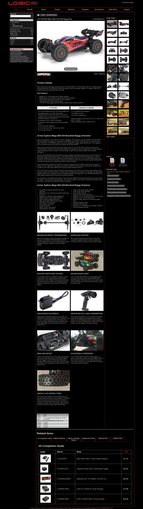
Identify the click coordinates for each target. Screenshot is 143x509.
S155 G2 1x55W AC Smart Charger (90, 489)
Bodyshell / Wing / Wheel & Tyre (119, 196)
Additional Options (59, 438)
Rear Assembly (113, 182)
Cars (16, 9)
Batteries (71, 9)
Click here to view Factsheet (122, 164)
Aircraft (29, 9)
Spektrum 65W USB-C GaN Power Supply (92, 469)
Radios (57, 9)
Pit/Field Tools (117, 438)
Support (127, 9)
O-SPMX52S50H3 (64, 479)
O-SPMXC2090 (63, 499)
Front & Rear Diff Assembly (117, 189)
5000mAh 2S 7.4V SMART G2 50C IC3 (91, 479)
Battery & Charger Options (74, 439)
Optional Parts (103, 438)
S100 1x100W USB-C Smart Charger (91, 499)
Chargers (85, 9)
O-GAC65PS (62, 459)
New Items (113, 9)
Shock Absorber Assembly (117, 192)
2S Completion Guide (44, 438)
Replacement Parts (88, 438)
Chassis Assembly (114, 179)
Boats (43, 9)
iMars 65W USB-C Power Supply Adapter (92, 459)
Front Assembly (113, 175)
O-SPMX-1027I (62, 469)
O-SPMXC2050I (63, 489)
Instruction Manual (112, 164)
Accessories (99, 9)
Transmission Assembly (116, 186)
